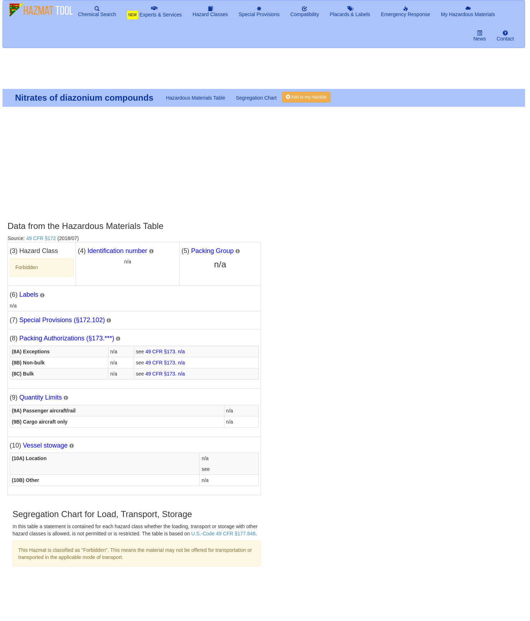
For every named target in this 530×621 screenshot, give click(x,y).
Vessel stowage (45, 445)
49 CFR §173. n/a (165, 351)
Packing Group (212, 250)
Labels (28, 294)
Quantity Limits (40, 397)
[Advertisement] (175, 71)
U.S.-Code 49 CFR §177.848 (223, 533)
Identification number (117, 250)
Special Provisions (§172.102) (62, 320)
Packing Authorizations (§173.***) (66, 338)
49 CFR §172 (41, 238)
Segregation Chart (256, 98)
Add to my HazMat (306, 97)
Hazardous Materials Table (195, 98)
